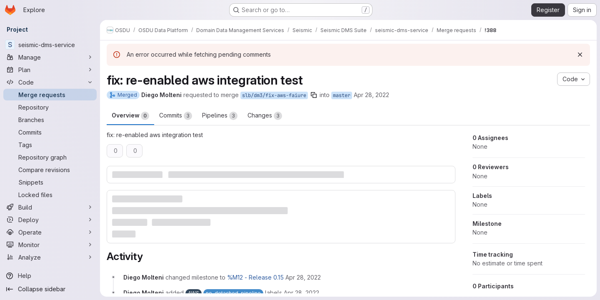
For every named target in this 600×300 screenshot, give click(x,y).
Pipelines (220, 116)
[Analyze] (50, 257)
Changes (265, 116)
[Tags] (50, 144)
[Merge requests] (50, 94)
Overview (130, 116)
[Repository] (50, 107)
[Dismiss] (580, 55)
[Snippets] (50, 182)
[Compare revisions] (50, 169)
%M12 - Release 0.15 (255, 277)
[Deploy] (50, 219)
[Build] (50, 207)
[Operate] (50, 232)
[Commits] (50, 132)
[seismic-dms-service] (50, 44)
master (341, 95)
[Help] (50, 276)
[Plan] (50, 69)
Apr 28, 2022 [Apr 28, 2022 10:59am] (371, 94)
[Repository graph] (50, 157)
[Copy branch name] (314, 95)
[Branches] (50, 119)
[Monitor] (50, 244)
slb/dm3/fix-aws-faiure (274, 95)
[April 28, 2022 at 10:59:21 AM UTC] (303, 277)
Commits (175, 116)
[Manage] (50, 57)
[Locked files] (50, 194)
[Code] (50, 82)
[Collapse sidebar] (50, 289)
